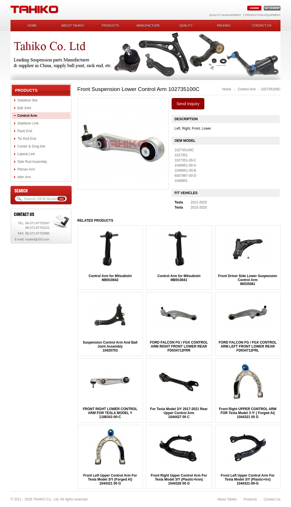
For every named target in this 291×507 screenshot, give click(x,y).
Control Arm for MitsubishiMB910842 (110, 278)
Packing (224, 25)
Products (110, 25)
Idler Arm (24, 177)
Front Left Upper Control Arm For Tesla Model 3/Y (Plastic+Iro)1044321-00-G (248, 479)
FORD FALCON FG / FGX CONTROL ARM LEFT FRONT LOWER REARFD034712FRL (248, 346)
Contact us (261, 25)
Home (32, 25)
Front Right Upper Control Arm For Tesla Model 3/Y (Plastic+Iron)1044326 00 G (179, 479)
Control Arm (27, 116)
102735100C (270, 89)
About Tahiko (72, 25)
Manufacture (148, 25)
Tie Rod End (26, 139)
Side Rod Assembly (32, 162)
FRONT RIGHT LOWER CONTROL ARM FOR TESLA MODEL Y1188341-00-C (110, 413)
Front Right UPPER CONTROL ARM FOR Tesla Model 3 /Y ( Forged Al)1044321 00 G (248, 413)
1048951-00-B (185, 171)
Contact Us (272, 499)
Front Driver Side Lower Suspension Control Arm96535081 (247, 280)
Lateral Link (26, 154)
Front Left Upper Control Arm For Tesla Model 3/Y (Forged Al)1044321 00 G (110, 479)
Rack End (24, 131)
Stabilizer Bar (27, 100)
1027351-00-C (185, 160)
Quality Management (225, 14)
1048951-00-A (185, 165)
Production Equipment (262, 14)
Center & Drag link (31, 146)
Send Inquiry (187, 103)
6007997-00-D (185, 176)
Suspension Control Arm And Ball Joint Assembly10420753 (110, 346)
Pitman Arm (26, 169)
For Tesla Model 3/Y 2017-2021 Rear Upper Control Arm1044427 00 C (178, 413)
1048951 (181, 181)
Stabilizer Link (28, 123)
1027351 (181, 155)
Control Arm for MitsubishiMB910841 (179, 278)
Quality (185, 25)
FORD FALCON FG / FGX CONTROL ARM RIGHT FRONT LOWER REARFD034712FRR (179, 346)
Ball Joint (24, 108)
